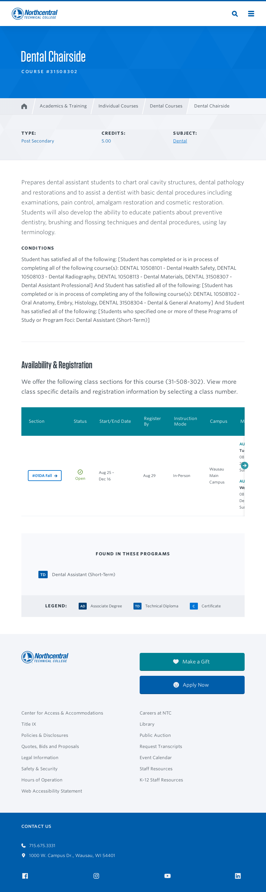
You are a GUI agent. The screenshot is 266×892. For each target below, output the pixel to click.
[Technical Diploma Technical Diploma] (161, 605)
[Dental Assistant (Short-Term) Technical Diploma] (83, 574)
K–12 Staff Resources (161, 779)
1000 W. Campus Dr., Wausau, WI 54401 (68, 855)
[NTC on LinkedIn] (240, 876)
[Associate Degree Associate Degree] (106, 605)
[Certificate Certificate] (211, 605)
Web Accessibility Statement (51, 791)
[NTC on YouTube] (168, 876)
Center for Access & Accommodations (62, 713)
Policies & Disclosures (44, 735)
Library (147, 724)
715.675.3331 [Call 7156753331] (38, 845)
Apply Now (191, 685)
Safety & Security (39, 768)
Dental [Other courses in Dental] (180, 140)
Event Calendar (156, 757)
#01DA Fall (42, 475)
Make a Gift (191, 662)
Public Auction (155, 735)
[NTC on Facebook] (26, 876)
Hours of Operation (42, 779)
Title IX (28, 724)
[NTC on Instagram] (97, 876)
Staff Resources (156, 768)
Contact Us (36, 826)
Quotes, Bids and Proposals (50, 746)
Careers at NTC (156, 713)
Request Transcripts (161, 746)
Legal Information (40, 757)
